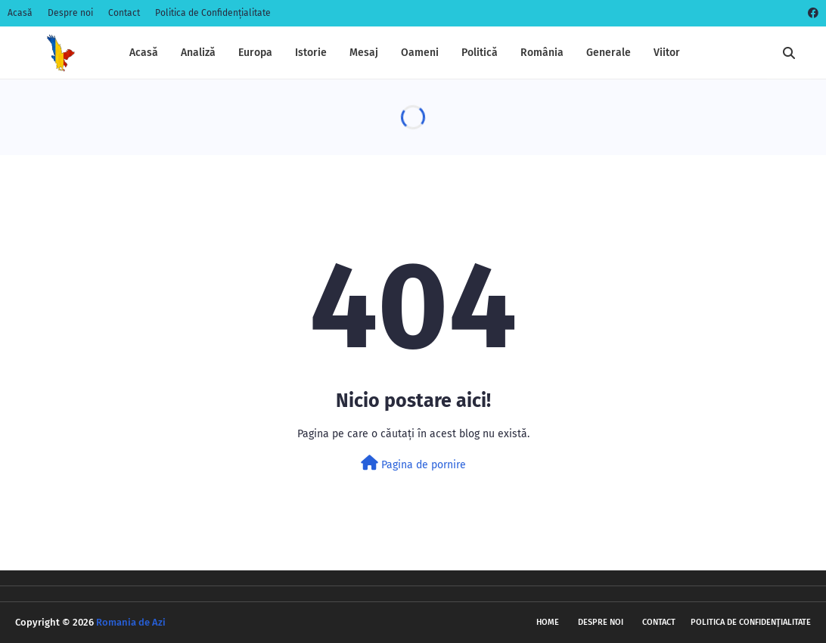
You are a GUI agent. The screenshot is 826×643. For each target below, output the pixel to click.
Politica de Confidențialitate (213, 13)
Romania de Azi (131, 622)
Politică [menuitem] (479, 52)
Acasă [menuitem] (143, 52)
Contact (124, 13)
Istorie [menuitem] (311, 52)
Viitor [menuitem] (667, 52)
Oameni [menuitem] (420, 52)
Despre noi (70, 13)
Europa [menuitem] (255, 52)
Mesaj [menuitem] (363, 52)
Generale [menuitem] (608, 52)
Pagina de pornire (413, 463)
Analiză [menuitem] (198, 52)
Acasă (20, 13)
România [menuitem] (542, 52)
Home (547, 622)
